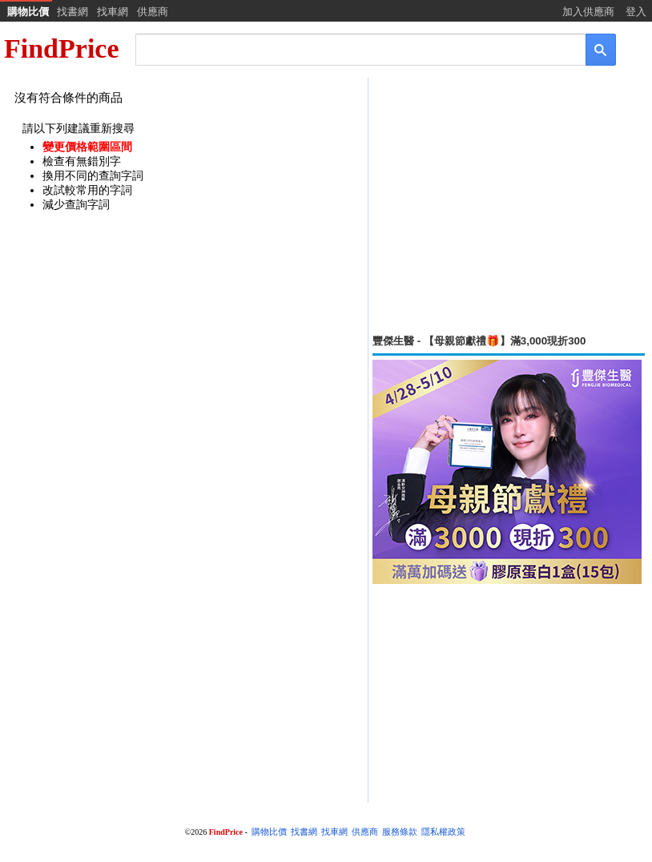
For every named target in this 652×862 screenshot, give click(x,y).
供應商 (152, 12)
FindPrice (61, 48)
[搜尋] (349, 48)
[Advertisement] (508, 206)
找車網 (112, 12)
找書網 (72, 12)
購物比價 (28, 12)
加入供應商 (588, 12)
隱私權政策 (443, 832)
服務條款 (399, 832)
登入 (636, 12)
